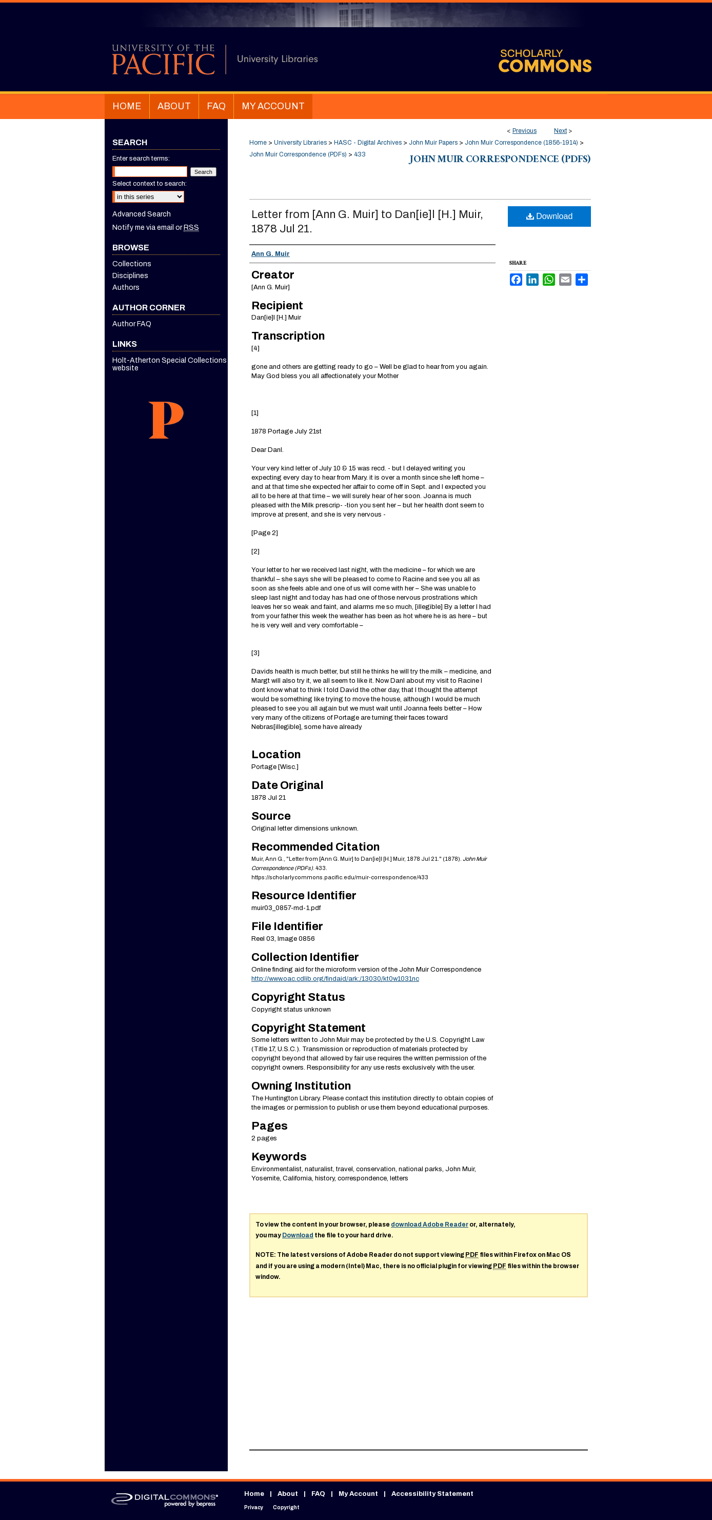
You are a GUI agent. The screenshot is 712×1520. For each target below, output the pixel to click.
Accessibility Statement (432, 1493)
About (288, 1493)
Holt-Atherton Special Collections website (169, 364)
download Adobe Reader (429, 1224)
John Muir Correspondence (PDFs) (298, 154)
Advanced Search (141, 214)
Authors (126, 287)
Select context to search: (149, 183)
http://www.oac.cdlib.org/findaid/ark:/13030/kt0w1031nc (335, 978)
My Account (358, 1493)
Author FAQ (131, 324)
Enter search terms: (141, 158)
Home (258, 142)
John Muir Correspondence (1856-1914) (521, 142)
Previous (524, 130)
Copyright (286, 1507)
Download (549, 216)
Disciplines (130, 276)
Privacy (253, 1507)
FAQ (318, 1493)
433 (360, 154)
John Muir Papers (433, 142)
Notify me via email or (155, 227)
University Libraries (300, 142)
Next (560, 130)
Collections (131, 264)
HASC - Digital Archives (368, 142)
